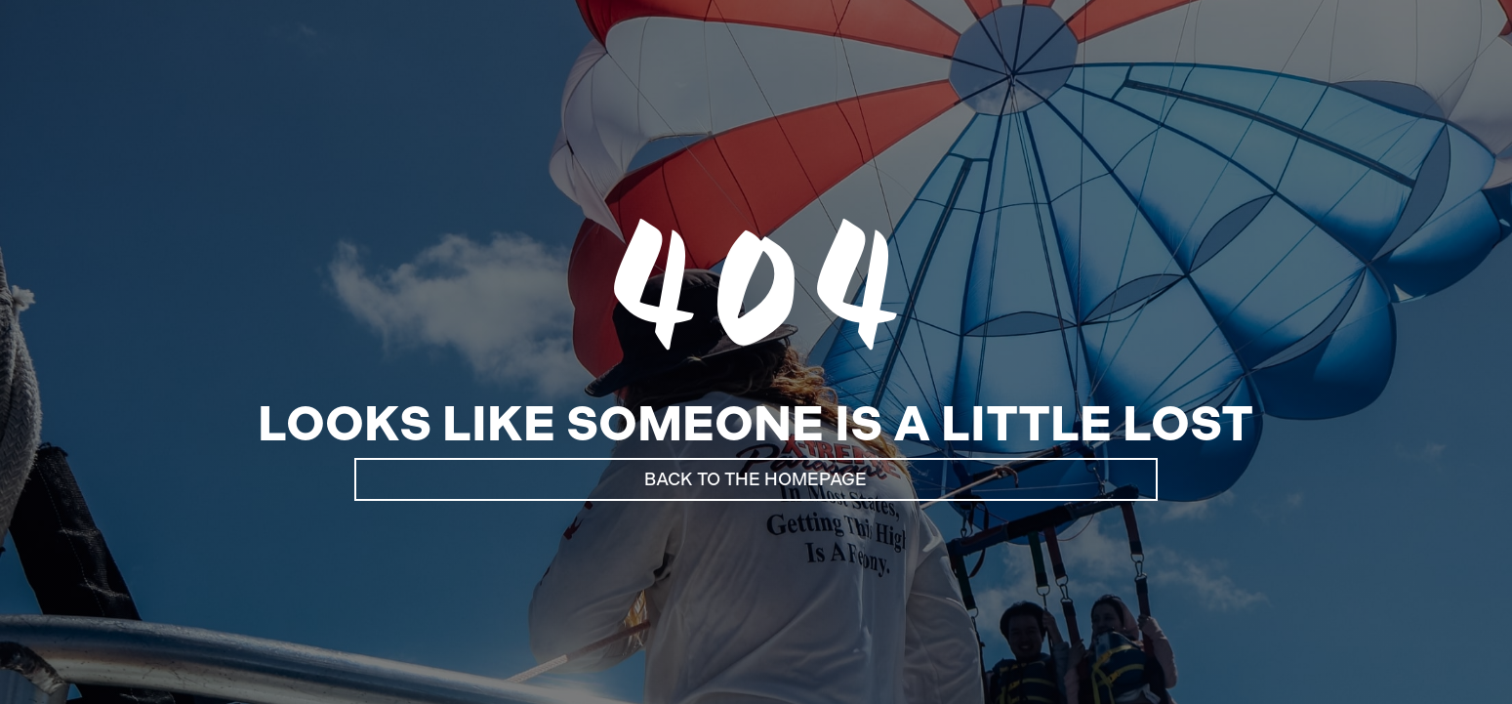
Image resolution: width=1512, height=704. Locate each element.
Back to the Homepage (755, 479)
